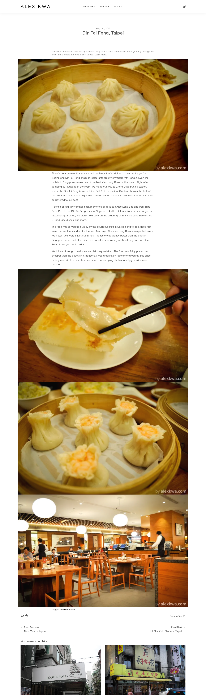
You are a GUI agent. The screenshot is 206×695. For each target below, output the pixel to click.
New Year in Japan (35, 631)
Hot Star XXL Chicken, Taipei (165, 631)
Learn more (100, 54)
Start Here (89, 6)
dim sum (64, 609)
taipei (72, 609)
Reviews (104, 6)
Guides (117, 6)
